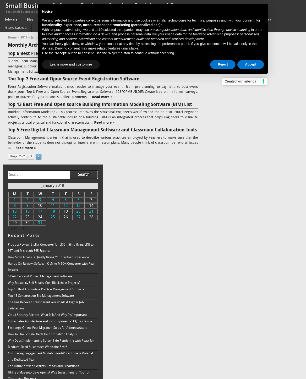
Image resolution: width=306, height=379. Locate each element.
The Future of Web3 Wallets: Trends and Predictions (247, 233)
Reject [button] (223, 64)
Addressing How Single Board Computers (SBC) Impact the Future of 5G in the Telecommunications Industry (253, 255)
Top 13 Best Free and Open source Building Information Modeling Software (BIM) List (100, 104)
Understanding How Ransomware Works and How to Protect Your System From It (254, 325)
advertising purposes (222, 34)
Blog (30, 19)
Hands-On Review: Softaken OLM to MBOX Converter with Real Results (252, 134)
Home (12, 37)
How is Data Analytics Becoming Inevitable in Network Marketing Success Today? (249, 313)
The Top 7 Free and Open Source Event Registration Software (73, 79)
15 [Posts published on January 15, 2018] (218, 79)
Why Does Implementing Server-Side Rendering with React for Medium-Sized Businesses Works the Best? (255, 211)
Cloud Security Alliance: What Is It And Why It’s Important (251, 182)
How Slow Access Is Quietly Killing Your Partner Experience (252, 124)
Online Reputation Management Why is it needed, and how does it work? (253, 351)
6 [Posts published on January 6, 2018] (279, 68)
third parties (125, 30)
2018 (24, 37)
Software (11, 19)
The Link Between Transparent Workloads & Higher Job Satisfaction (250, 172)
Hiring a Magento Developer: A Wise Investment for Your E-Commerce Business (252, 243)
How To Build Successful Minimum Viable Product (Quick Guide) (251, 293)
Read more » (102, 97)
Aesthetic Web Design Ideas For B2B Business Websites (250, 303)
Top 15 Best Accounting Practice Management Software (250, 156)
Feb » (229, 96)
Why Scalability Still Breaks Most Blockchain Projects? (248, 150)
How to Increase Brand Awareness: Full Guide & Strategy (251, 360)
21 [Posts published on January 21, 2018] (292, 79)
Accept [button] (250, 64)
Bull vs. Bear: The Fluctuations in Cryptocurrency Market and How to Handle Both (253, 268)
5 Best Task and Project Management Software (244, 143)
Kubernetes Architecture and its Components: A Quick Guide (254, 188)
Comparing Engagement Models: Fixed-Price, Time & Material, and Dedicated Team (255, 224)
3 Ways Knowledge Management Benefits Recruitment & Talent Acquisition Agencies (251, 281)
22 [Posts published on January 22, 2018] (218, 85)
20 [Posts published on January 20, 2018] (279, 79)
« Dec (217, 96)
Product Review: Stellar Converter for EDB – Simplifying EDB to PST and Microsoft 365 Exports (255, 115)
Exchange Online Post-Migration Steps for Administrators (251, 195)
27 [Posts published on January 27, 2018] (279, 85)
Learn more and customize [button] (71, 64)
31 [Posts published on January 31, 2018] (242, 91)
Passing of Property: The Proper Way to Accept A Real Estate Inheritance (253, 338)
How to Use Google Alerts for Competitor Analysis (246, 201)
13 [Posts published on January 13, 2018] (279, 73)
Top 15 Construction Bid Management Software (245, 163)
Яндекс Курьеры (16, 28)
